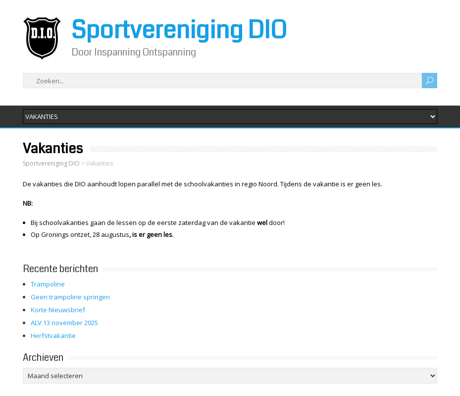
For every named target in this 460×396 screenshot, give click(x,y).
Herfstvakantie (53, 335)
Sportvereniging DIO (179, 30)
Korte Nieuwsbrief (58, 309)
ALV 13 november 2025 (64, 322)
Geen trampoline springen (70, 296)
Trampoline (48, 284)
